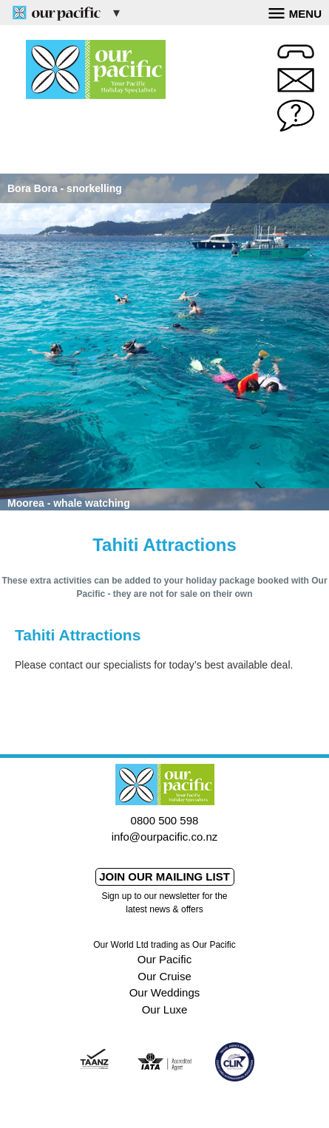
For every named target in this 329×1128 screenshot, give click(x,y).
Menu (295, 12)
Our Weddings (164, 992)
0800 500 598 (165, 820)
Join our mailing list (164, 876)
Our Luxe (165, 1009)
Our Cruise (164, 976)
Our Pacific (164, 959)
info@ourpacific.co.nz (165, 836)
